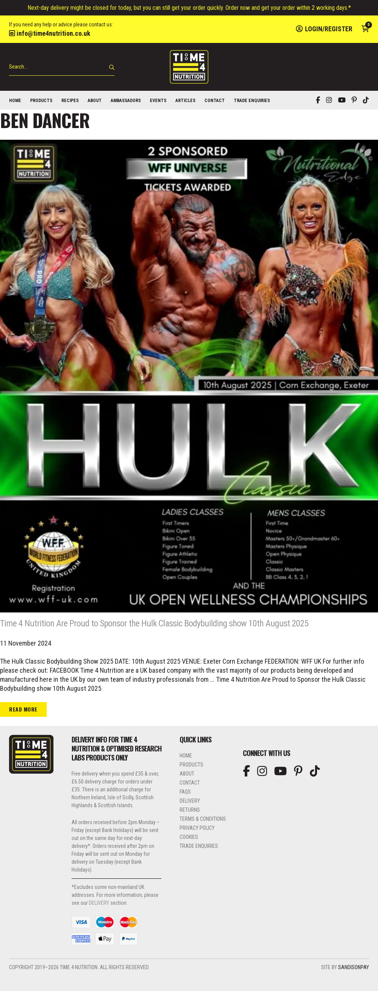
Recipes (70, 100)
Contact (214, 100)
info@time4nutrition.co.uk (49, 33)
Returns (190, 825)
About (95, 100)
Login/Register (324, 29)
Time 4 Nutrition (189, 66)
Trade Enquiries (252, 100)
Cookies (189, 852)
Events (158, 100)
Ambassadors (126, 100)
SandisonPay (353, 982)
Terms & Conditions (203, 834)
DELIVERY (99, 918)
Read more (23, 724)
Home (15, 100)
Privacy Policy (197, 843)
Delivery (190, 816)
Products (41, 100)
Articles (185, 100)
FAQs (185, 807)
